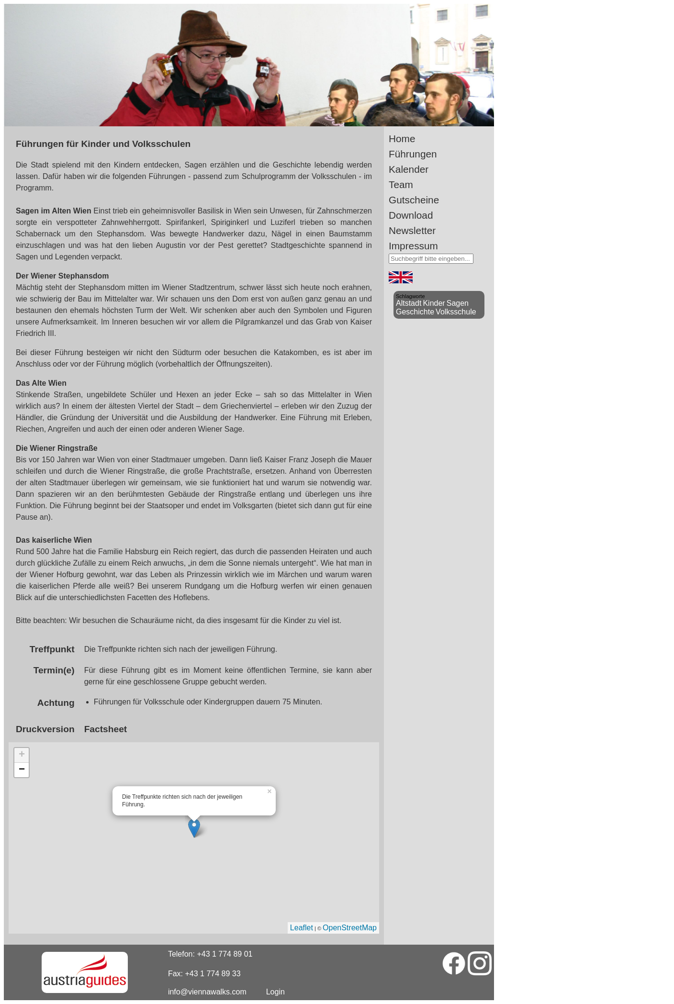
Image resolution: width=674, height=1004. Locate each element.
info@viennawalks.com (207, 992)
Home (402, 138)
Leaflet (301, 928)
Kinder (434, 303)
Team (401, 184)
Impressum (413, 245)
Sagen (458, 303)
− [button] (22, 770)
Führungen (413, 153)
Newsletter (412, 230)
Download (411, 215)
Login (275, 992)
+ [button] (22, 755)
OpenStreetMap (350, 928)
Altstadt (408, 303)
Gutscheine (414, 199)
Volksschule (456, 312)
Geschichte (415, 312)
